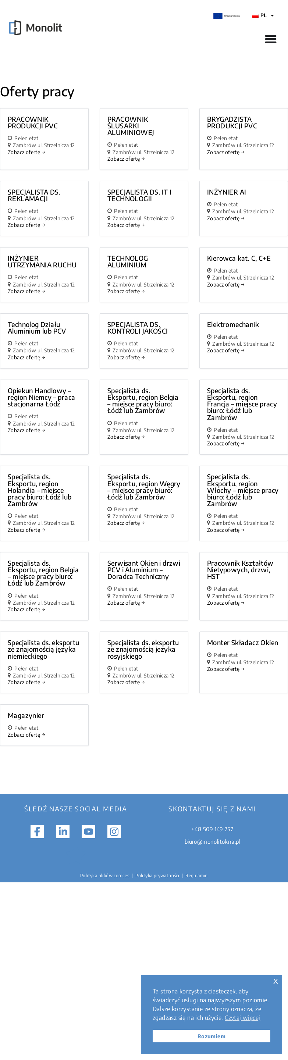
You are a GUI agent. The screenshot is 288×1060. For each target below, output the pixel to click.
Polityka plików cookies (104, 875)
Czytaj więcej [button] (242, 1017)
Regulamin (196, 875)
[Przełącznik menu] (270, 39)
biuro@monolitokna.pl (212, 841)
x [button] (275, 980)
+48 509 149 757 (212, 829)
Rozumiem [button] (211, 1036)
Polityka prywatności (157, 875)
